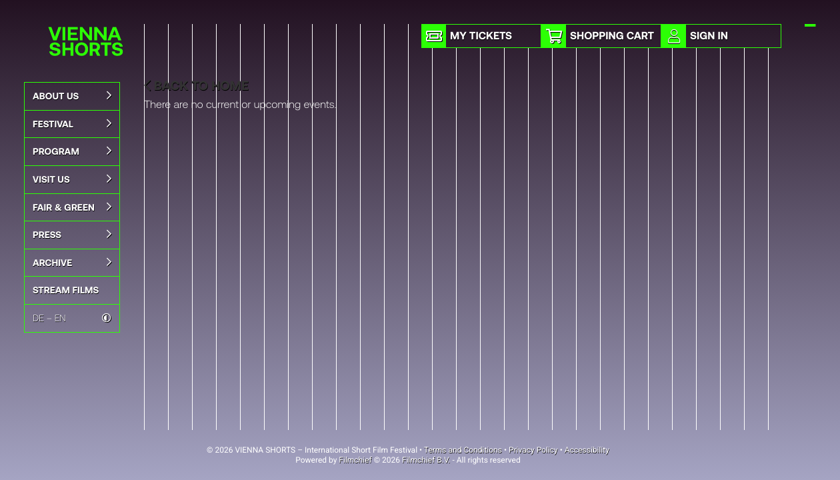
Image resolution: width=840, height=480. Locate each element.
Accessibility (587, 450)
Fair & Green (72, 207)
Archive (72, 263)
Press (72, 235)
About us (72, 96)
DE (38, 317)
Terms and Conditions (463, 450)
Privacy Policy (533, 450)
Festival (72, 124)
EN (60, 317)
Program (72, 151)
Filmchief (355, 460)
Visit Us (72, 179)
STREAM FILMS (66, 289)
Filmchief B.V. (426, 460)
